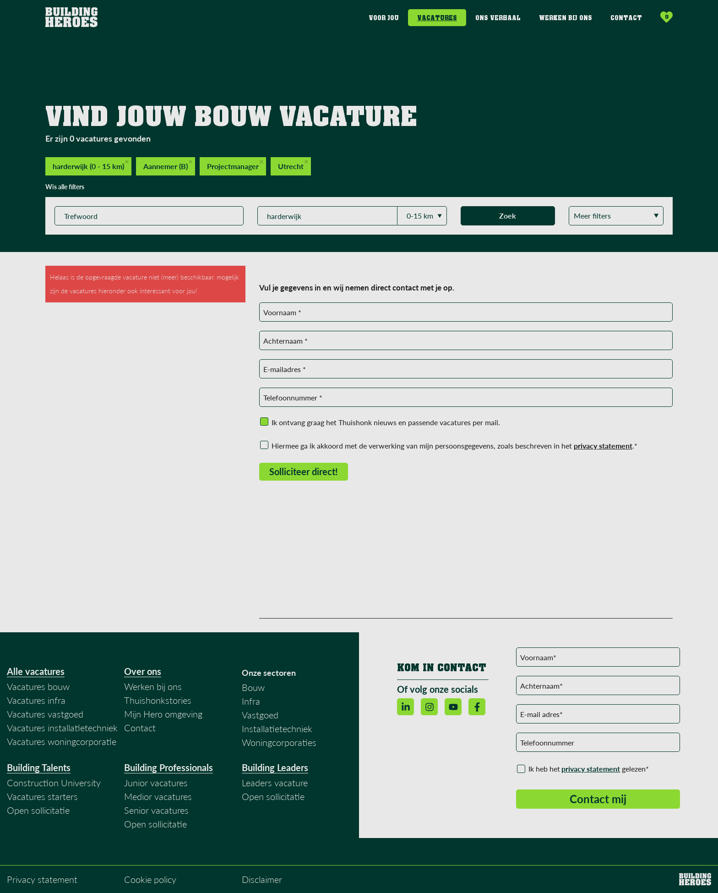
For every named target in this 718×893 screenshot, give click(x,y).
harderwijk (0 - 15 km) (91, 165)
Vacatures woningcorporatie (61, 741)
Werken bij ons (565, 18)
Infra (251, 701)
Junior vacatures (156, 782)
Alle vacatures (36, 671)
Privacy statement (42, 879)
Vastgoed (260, 714)
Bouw (253, 687)
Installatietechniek (277, 728)
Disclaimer (262, 879)
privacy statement (590, 768)
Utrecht (293, 165)
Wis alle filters (64, 187)
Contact (626, 18)
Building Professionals (168, 767)
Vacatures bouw (38, 686)
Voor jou (384, 18)
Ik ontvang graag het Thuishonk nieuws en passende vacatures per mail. (386, 422)
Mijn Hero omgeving (163, 713)
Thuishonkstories (157, 700)
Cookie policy (150, 879)
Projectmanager (235, 165)
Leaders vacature (275, 782)
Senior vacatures (156, 810)
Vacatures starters (42, 796)
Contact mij (598, 798)
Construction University (54, 782)
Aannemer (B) (167, 165)
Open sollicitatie (38, 810)
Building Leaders (275, 767)
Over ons (142, 671)
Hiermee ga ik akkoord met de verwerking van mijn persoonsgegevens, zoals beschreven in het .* (454, 445)
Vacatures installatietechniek (62, 727)
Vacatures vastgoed (45, 713)
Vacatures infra (36, 700)
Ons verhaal (498, 18)
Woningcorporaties (279, 742)
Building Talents (39, 767)
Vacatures (437, 18)
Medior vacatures (158, 796)
